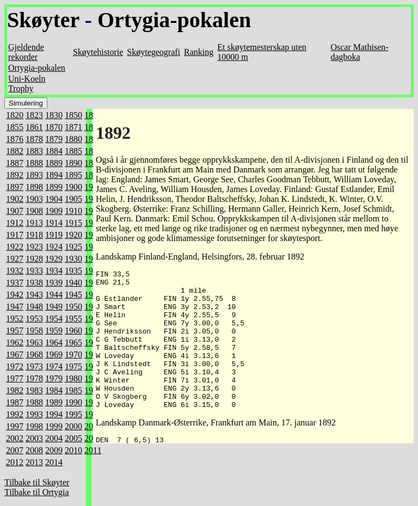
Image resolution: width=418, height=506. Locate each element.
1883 (34, 151)
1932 (14, 270)
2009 (54, 450)
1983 (34, 390)
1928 (34, 258)
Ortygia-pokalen (174, 20)
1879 (54, 139)
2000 (73, 426)
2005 (73, 438)
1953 (34, 318)
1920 (73, 234)
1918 (34, 234)
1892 (14, 175)
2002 (14, 438)
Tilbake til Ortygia (36, 492)
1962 (14, 342)
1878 (34, 139)
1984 (54, 390)
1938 (34, 282)
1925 (73, 246)
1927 (14, 258)
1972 (14, 366)
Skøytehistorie (98, 52)
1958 (34, 330)
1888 (34, 163)
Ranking (198, 52)
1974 (54, 366)
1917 (14, 234)
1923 (34, 246)
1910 (73, 210)
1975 (73, 366)
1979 (54, 378)
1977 (14, 378)
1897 (14, 187)
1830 (54, 115)
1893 (34, 175)
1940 (73, 282)
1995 (73, 414)
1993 (34, 414)
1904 (54, 198)
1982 (14, 390)
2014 (54, 462)
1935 (73, 270)
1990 (73, 402)
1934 (54, 270)
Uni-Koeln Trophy (26, 83)
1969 (54, 354)
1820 (14, 115)
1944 (54, 294)
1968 (34, 354)
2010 (73, 450)
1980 (73, 378)
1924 (54, 246)
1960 (73, 330)
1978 (34, 378)
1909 (54, 210)
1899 (54, 187)
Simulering (26, 103)
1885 (73, 151)
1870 (54, 127)
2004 (54, 438)
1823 (34, 115)
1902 (14, 198)
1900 (73, 187)
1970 (73, 354)
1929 (54, 258)
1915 (73, 222)
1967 (14, 354)
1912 (14, 222)
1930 (73, 258)
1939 (54, 282)
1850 (73, 115)
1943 (34, 294)
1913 (34, 222)
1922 (14, 246)
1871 (73, 127)
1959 (54, 330)
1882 (14, 151)
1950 (73, 306)
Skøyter (43, 20)
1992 (14, 414)
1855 (14, 127)
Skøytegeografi (153, 52)
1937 (14, 282)
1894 (54, 175)
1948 (34, 306)
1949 (54, 306)
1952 (14, 318)
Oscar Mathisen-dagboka (359, 51)
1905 (73, 198)
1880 (73, 139)
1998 (34, 426)
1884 (54, 151)
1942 (14, 294)
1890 (73, 163)
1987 (14, 402)
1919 (54, 234)
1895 (73, 175)
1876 (14, 139)
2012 (14, 462)
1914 (54, 222)
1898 (34, 187)
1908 (34, 210)
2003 (34, 438)
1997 (14, 426)
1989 (54, 402)
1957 (14, 330)
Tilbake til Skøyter (36, 482)
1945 (73, 294)
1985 (73, 390)
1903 (34, 198)
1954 (54, 318)
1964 (54, 342)
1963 (34, 342)
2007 (14, 450)
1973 (34, 366)
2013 (34, 462)
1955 (73, 318)
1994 (54, 414)
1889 (54, 163)
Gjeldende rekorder (26, 51)
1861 (34, 127)
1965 (73, 342)
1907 (14, 210)
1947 (14, 306)
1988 (34, 402)
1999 (54, 426)
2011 (92, 450)
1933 (34, 270)
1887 (14, 163)
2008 (34, 450)
